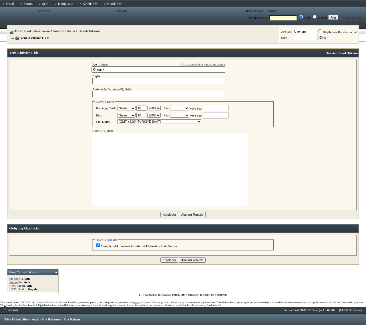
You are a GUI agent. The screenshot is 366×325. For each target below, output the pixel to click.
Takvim (122, 10)
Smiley (13, 282)
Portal (10, 4)
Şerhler (271, 10)
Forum (28, 4)
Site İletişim (72, 319)
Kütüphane (65, 4)
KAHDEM (90, 4)
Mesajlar (258, 10)
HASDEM (114, 4)
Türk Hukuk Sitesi (16, 319)
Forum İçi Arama (354, 17)
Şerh (45, 4)
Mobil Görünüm (350, 310)
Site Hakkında (51, 319)
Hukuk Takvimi (89, 31)
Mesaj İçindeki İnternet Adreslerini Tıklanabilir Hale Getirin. (137, 246)
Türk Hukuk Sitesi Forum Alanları (38, 31)
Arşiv (35, 319)
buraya (136, 302)
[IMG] (13, 285)
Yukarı (11, 310)
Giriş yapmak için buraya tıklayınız (202, 64)
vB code (14, 278)
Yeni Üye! (43, 10)
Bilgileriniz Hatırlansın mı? (337, 32)
